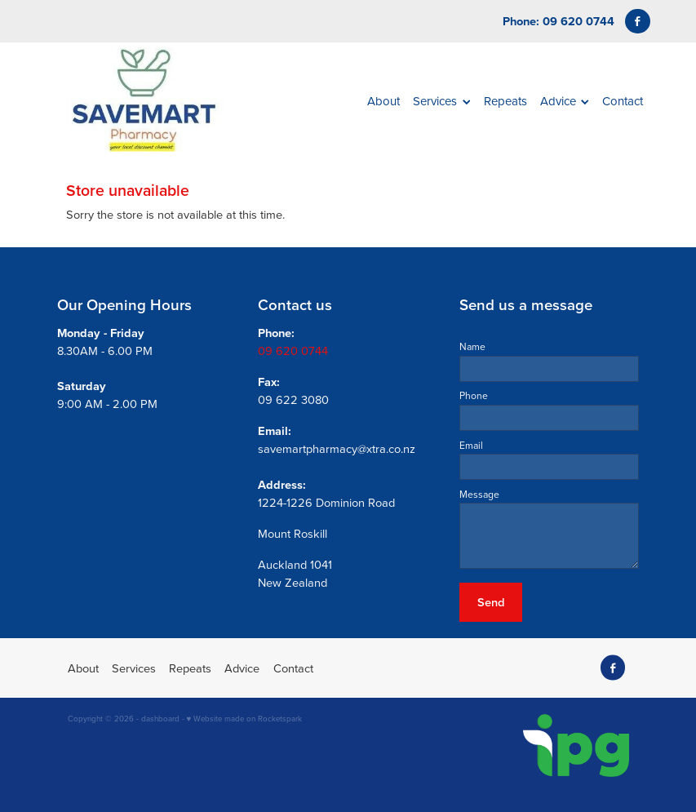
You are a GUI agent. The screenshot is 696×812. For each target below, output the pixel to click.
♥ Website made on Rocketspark (245, 718)
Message (479, 494)
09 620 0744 (293, 350)
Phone (473, 396)
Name (472, 347)
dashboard (160, 718)
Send (490, 601)
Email (471, 445)
